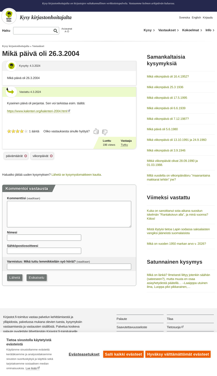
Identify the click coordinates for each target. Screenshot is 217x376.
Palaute (122, 319)
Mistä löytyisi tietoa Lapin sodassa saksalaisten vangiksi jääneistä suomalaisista (178, 231)
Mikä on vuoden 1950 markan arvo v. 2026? (176, 243)
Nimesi (12, 232)
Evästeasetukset (83, 354)
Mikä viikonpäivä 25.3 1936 (165, 87)
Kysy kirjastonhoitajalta (15, 46)
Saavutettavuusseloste (132, 327)
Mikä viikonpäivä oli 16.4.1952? (168, 76)
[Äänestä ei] (104, 132)
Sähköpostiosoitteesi (22, 245)
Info (208, 30)
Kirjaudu (208, 17)
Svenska (184, 17)
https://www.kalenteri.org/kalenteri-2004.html (37, 111)
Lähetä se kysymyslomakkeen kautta (76, 174)
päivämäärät (14, 156)
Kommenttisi (16, 198)
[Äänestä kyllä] (96, 131)
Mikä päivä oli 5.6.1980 (162, 129)
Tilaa (170, 319)
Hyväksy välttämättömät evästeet (178, 354)
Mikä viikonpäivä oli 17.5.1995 (167, 97)
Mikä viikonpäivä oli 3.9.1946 (166, 150)
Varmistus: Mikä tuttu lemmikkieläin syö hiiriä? (41, 261)
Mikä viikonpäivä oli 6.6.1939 (166, 108)
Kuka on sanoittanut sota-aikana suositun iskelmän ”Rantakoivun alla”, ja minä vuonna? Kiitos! (177, 214)
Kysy (148, 30)
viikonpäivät (40, 156)
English (196, 17)
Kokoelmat (190, 30)
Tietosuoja (174, 327)
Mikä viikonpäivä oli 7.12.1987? (168, 118)
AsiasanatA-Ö (66, 30)
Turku (124, 144)
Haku (6, 30)
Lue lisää (31, 368)
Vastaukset (167, 30)
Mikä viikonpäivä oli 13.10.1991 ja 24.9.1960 (176, 139)
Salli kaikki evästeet (123, 354)
